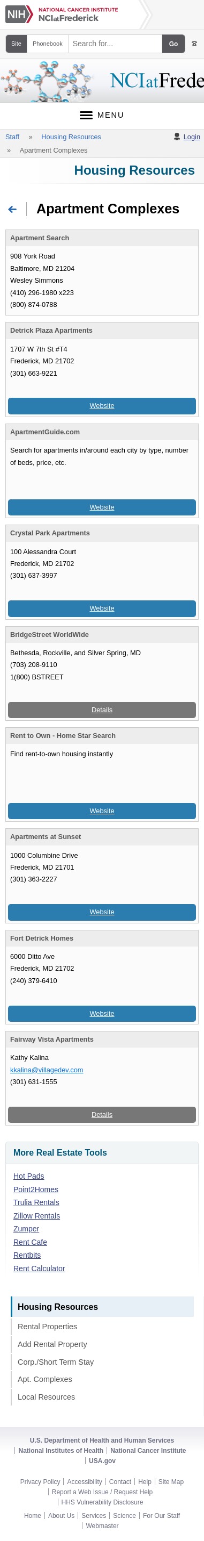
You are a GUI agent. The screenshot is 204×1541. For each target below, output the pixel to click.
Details (102, 710)
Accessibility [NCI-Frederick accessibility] (84, 1482)
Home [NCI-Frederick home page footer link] (32, 1516)
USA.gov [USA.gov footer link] (102, 1461)
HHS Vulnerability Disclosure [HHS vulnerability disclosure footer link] (102, 1502)
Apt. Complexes (45, 1379)
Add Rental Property (52, 1344)
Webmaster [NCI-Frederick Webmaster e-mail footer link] (102, 1526)
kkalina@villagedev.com (47, 1070)
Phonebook (48, 43)
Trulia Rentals (36, 1202)
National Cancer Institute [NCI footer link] (148, 1450)
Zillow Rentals (36, 1216)
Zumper (26, 1228)
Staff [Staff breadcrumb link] (12, 137)
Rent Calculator (39, 1268)
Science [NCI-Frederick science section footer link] (124, 1516)
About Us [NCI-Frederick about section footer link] (61, 1516)
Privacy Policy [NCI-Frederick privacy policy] (40, 1482)
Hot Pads (28, 1176)
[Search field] (115, 43)
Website (102, 406)
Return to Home (26, 208)
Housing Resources (134, 170)
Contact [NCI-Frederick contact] (120, 1482)
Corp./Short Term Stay (56, 1362)
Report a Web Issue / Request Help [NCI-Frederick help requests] (102, 1492)
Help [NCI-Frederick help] (145, 1482)
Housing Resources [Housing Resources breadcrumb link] (71, 137)
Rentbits (27, 1255)
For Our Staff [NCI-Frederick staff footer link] (161, 1516)
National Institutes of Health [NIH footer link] (60, 1450)
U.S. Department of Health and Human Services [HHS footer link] (102, 1440)
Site (16, 43)
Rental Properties (47, 1326)
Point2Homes (35, 1189)
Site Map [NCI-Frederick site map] (171, 1482)
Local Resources (46, 1397)
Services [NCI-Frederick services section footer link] (93, 1516)
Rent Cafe (30, 1242)
